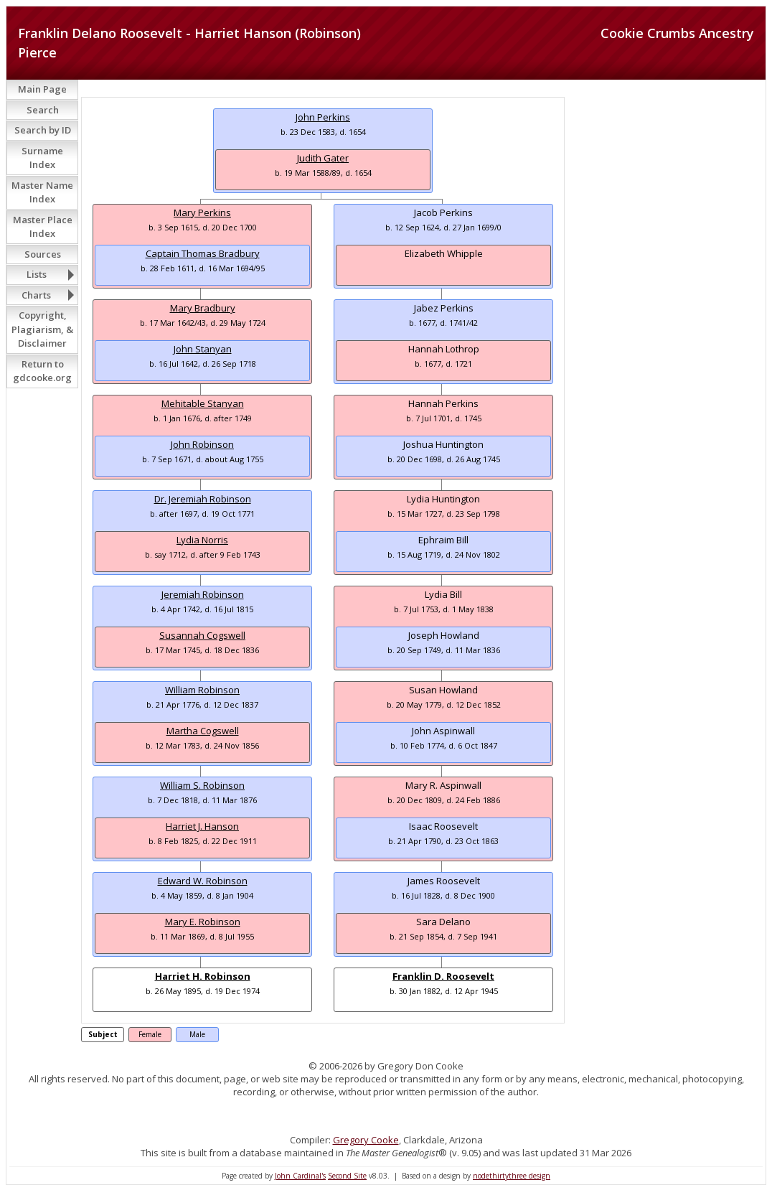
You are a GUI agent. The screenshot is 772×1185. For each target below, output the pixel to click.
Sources (42, 254)
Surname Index (42, 158)
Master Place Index (42, 226)
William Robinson (202, 689)
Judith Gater (323, 157)
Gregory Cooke (366, 1139)
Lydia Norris (202, 539)
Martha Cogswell (202, 730)
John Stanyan (203, 348)
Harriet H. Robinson (202, 976)
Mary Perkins (202, 212)
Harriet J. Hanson (202, 826)
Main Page (42, 89)
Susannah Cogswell (202, 635)
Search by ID (42, 129)
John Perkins (323, 117)
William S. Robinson (202, 785)
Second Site (347, 1176)
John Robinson (202, 444)
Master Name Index (42, 192)
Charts (36, 295)
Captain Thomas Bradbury (203, 253)
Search (43, 109)
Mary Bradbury (202, 307)
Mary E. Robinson (202, 921)
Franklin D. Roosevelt (443, 976)
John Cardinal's (300, 1176)
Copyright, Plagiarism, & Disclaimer (42, 329)
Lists (37, 274)
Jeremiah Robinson (202, 594)
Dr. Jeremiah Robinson (202, 498)
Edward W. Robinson (203, 880)
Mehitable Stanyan (202, 403)
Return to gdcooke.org (42, 371)
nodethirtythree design (511, 1176)
